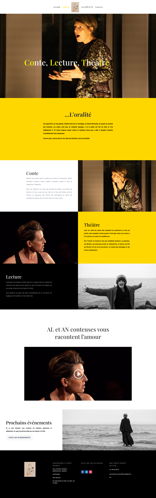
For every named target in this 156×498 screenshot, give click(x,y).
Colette (65, 7)
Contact (99, 7)
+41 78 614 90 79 (114, 469)
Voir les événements (19, 437)
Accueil (56, 7)
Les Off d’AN (87, 7)
